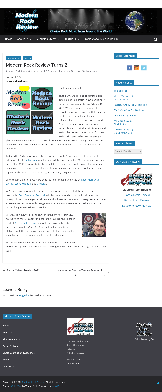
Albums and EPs (46, 39)
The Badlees (30, 160)
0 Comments (50, 71)
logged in (24, 295)
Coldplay (41, 183)
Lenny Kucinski (23, 183)
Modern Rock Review (17, 71)
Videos (6, 359)
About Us (22, 39)
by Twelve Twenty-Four (83, 272)
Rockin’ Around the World (101, 39)
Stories (27, 58)
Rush (84, 179)
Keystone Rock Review (136, 205)
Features (70, 39)
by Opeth (125, 115)
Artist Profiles (10, 346)
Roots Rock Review (136, 200)
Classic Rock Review (136, 195)
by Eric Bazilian (129, 110)
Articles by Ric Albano (70, 71)
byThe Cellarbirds (130, 104)
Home (8, 39)
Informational (13, 58)
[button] (30, 39)
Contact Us (9, 366)
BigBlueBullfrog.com (25, 223)
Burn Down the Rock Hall (32, 195)
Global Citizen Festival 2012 (21, 270)
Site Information (89, 71)
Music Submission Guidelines (19, 352)
